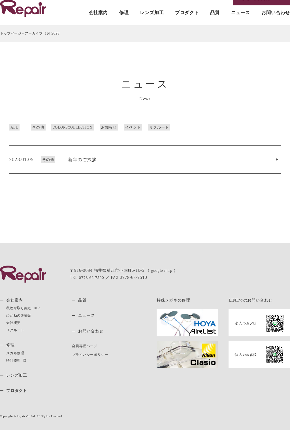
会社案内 (98, 22)
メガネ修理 (15, 362)
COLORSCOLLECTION (63, 135)
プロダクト (187, 22)
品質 (215, 22)
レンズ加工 (152, 22)
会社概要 (13, 332)
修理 (124, 22)
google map (162, 280)
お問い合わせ (275, 22)
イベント (124, 135)
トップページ (11, 42)
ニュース (240, 22)
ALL (5, 135)
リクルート (150, 135)
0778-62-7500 (92, 287)
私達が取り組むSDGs (23, 317)
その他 (29, 135)
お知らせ (100, 135)
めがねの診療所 (19, 325)
